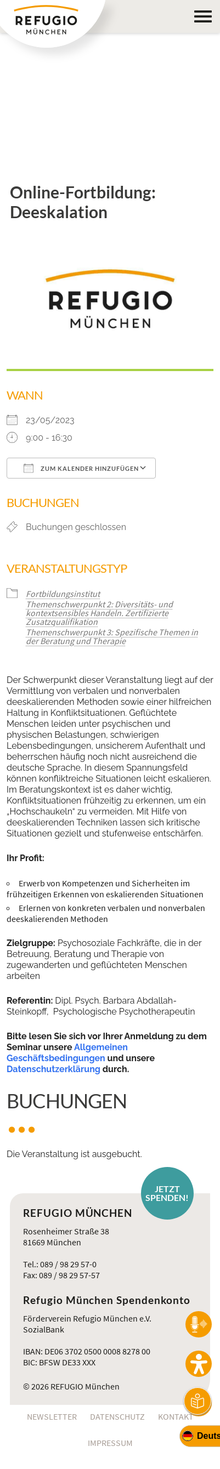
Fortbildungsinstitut (63, 593)
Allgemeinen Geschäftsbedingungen (67, 1052)
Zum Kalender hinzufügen (81, 468)
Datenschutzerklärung (53, 1069)
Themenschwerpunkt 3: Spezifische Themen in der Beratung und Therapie (112, 636)
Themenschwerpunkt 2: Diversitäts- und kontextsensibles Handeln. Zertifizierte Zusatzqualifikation (99, 613)
